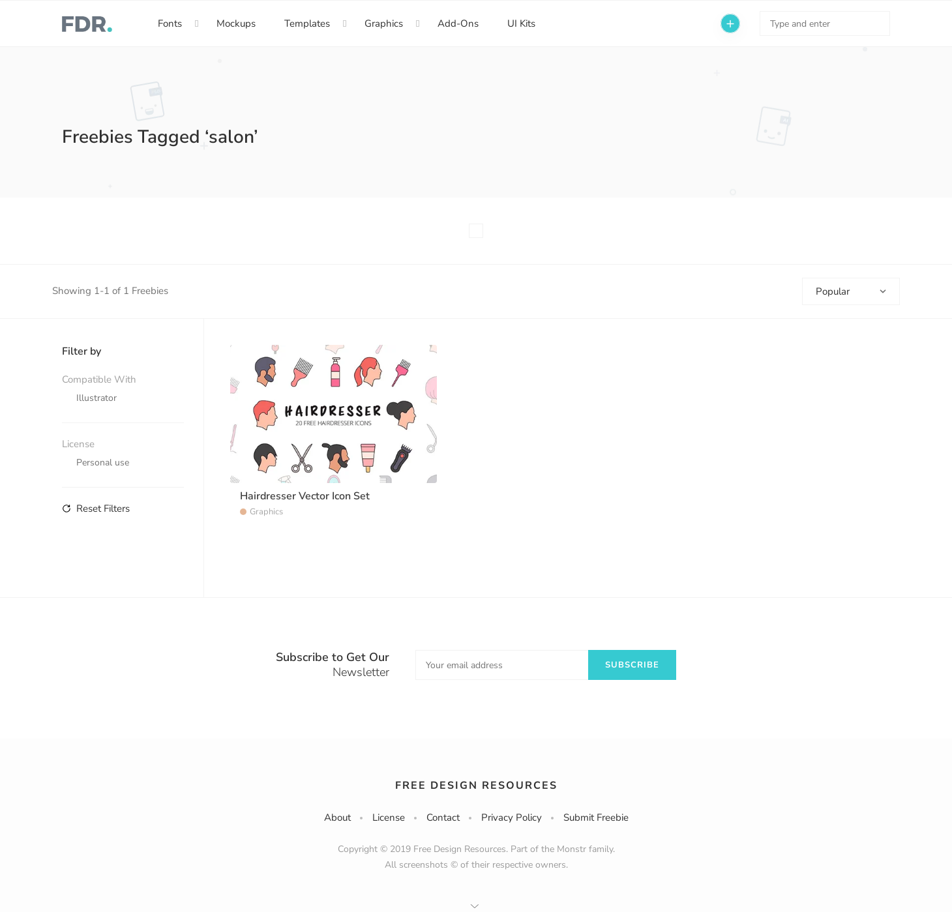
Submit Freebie (596, 817)
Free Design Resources (476, 785)
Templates (307, 23)
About (337, 817)
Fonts (170, 23)
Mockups (236, 23)
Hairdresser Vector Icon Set (305, 496)
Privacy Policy (511, 817)
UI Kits (521, 23)
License (388, 817)
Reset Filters (96, 508)
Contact (443, 817)
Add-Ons (458, 23)
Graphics (383, 23)
